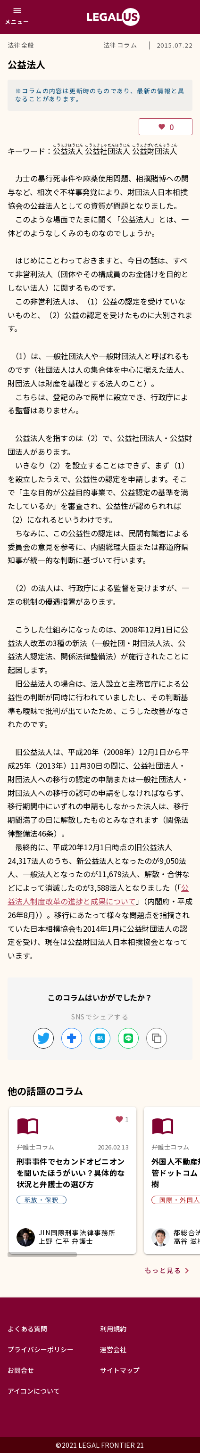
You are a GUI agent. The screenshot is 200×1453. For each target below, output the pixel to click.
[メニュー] (17, 17)
